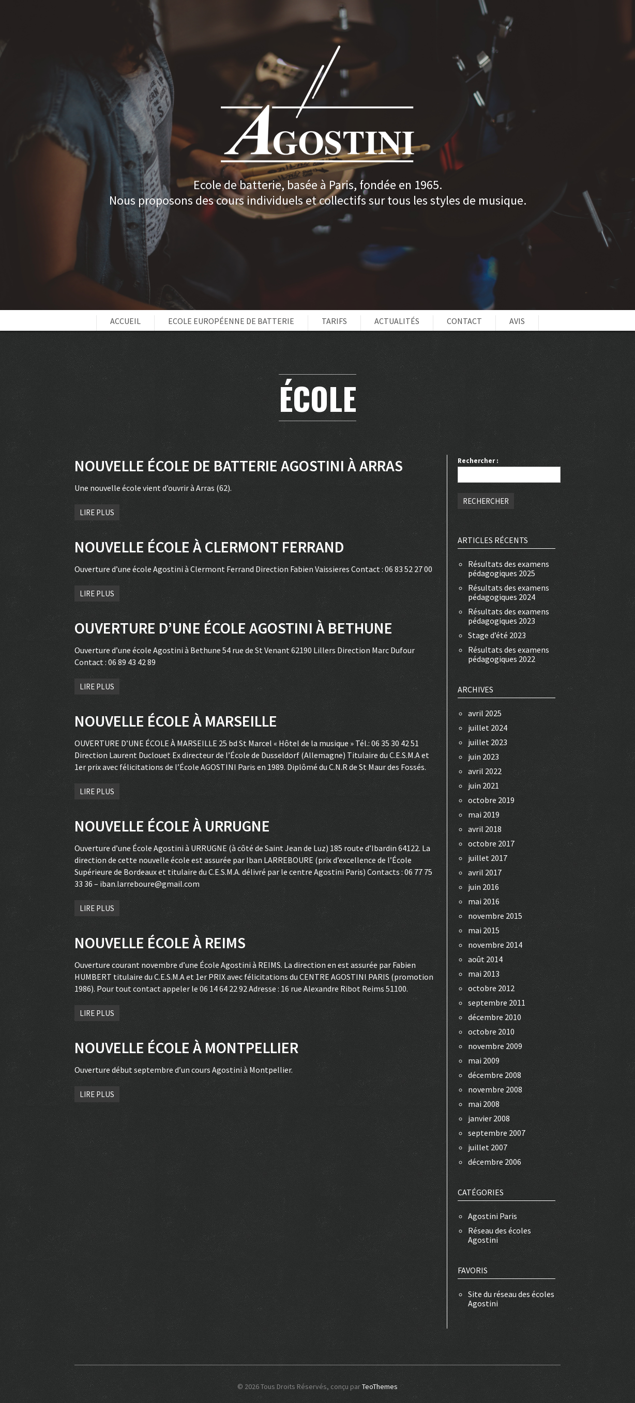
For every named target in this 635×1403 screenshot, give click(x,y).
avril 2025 (485, 713)
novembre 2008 (495, 1089)
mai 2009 (484, 1060)
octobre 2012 (491, 988)
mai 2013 (484, 973)
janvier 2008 (489, 1118)
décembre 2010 (494, 1017)
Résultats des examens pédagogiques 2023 (508, 616)
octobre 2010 (491, 1031)
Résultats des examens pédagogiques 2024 (508, 592)
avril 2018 (485, 829)
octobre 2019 (491, 800)
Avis (517, 321)
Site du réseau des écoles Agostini (511, 1298)
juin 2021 (483, 785)
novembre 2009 (495, 1046)
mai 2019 (484, 814)
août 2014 (485, 959)
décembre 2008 (494, 1075)
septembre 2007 (496, 1133)
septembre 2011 (496, 1002)
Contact (464, 321)
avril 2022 (485, 771)
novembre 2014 (495, 944)
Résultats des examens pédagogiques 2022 (508, 654)
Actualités (396, 321)
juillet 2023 (487, 742)
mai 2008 (484, 1104)
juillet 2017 (487, 858)
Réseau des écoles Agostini (499, 1235)
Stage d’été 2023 (497, 635)
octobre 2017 (491, 843)
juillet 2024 (487, 727)
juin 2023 (483, 756)
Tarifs (334, 321)
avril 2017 (485, 872)
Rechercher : (478, 460)
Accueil (125, 321)
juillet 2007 (487, 1147)
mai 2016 (484, 901)
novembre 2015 (495, 916)
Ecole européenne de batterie (231, 321)
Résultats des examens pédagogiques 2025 (508, 568)
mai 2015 (484, 930)
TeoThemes (380, 1386)
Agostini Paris (492, 1216)
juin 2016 (483, 887)
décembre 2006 (494, 1162)
